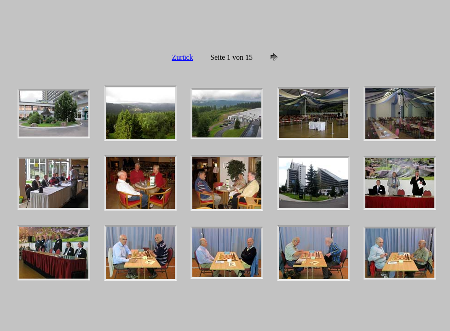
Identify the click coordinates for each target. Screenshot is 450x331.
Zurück (182, 57)
